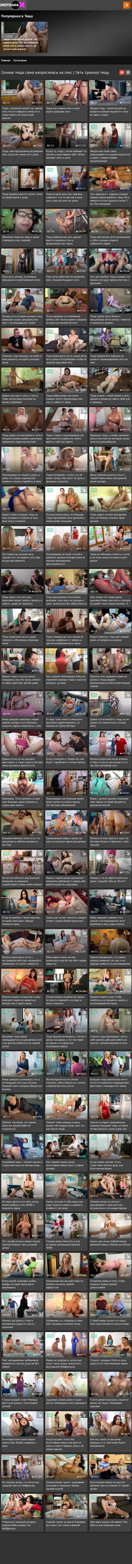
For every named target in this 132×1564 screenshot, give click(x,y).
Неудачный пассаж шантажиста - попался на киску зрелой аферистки (65, 1284)
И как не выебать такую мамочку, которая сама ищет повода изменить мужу (21, 921)
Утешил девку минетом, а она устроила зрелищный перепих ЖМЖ (63, 1244)
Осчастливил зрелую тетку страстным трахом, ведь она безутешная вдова (106, 1165)
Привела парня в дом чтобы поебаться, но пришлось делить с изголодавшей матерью (109, 1000)
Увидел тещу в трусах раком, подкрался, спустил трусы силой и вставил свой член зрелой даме (21, 680)
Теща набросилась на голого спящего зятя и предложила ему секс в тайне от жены (64, 399)
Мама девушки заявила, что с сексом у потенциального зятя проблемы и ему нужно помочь (107, 921)
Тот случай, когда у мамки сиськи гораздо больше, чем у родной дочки (21, 1244)
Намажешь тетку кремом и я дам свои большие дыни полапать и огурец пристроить (21, 802)
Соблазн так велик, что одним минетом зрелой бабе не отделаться (19, 1125)
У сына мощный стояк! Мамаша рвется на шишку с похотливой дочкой (19, 1403)
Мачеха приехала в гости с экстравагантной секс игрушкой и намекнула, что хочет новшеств (21, 960)
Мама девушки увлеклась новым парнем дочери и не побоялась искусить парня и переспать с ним (21, 722)
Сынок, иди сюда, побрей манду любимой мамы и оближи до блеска (110, 1243)
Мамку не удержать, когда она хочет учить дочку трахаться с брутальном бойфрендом (64, 1363)
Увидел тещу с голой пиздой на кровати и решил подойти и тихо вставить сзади (109, 111)
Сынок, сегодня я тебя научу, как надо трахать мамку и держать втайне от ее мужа (64, 1205)
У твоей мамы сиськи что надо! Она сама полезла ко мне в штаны (109, 1322)
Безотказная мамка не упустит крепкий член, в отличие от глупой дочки (109, 1485)
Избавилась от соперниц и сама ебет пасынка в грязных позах (64, 1322)
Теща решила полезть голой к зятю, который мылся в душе (22, 195)
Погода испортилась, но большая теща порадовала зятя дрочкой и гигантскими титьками (65, 518)
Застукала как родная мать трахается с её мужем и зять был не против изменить (21, 557)
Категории (20, 60)
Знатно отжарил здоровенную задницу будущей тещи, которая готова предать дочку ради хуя (109, 1125)
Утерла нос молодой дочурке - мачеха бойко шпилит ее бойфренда (19, 1525)
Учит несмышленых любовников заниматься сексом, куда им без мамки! (20, 1363)
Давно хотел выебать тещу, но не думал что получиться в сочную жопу (109, 722)
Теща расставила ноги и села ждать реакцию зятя (63, 110)
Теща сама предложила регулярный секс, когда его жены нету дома (22, 153)
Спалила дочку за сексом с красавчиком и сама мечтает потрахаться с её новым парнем (108, 1205)
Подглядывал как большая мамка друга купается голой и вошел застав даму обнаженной (65, 802)
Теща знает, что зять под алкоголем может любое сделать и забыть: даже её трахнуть (22, 600)
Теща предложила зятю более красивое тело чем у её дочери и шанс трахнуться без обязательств (66, 600)
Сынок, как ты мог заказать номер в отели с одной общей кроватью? (66, 919)
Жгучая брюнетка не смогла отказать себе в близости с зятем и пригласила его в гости (65, 1083)
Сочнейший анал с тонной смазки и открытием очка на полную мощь (22, 1163)
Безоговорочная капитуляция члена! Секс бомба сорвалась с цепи (19, 1442)
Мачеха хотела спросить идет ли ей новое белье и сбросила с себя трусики (109, 841)
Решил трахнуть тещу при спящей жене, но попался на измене (109, 638)
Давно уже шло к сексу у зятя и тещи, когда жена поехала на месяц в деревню (20, 399)
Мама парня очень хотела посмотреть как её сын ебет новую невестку (66, 960)
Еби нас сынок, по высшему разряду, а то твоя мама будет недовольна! (108, 1442)
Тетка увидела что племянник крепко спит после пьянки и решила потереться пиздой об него (66, 319)
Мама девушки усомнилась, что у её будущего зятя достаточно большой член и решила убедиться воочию (22, 1084)
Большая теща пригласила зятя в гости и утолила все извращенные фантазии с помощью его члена (109, 1083)
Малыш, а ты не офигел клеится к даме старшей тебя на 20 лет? (109, 879)
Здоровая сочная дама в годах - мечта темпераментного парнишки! (66, 1401)
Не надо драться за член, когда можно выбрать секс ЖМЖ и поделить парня (20, 1205)
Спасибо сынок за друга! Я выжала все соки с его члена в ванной (65, 1523)
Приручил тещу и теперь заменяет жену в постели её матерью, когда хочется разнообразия (110, 438)
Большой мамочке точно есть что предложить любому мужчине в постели (21, 841)
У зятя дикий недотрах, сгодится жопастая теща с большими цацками (109, 1403)
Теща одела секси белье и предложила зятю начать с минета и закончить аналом (110, 319)
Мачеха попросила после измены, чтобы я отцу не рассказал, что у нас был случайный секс (109, 762)
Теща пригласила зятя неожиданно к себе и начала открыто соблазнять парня (110, 240)
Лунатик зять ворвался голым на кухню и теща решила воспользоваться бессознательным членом (110, 681)
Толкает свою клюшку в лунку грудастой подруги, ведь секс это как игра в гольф (65, 1125)
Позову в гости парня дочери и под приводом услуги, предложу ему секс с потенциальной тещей (22, 319)
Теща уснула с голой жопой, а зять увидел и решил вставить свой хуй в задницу (110, 399)
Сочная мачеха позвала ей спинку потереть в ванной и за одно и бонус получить (65, 1000)
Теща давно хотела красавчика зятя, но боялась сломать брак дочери (108, 518)
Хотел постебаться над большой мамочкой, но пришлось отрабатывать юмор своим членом (22, 881)
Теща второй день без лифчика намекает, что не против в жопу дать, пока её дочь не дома (64, 197)
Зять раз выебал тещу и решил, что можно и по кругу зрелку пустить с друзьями (110, 280)
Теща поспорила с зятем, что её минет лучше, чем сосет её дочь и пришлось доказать (65, 478)
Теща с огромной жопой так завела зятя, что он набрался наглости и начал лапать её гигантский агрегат (22, 113)
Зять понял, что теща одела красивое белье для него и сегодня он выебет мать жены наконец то (110, 600)
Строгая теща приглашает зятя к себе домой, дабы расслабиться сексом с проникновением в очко (108, 1040)
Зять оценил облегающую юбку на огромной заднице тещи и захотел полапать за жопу (66, 680)
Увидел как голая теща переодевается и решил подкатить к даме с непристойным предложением (110, 156)
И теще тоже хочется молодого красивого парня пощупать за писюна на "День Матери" (64, 722)
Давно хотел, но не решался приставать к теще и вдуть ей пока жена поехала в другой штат (22, 762)
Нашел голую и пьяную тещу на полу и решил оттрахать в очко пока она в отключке (20, 518)
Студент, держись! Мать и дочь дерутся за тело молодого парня (109, 1362)
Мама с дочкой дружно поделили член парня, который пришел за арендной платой (109, 802)
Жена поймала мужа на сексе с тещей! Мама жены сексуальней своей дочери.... (108, 478)
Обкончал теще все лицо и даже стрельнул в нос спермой (20, 238)
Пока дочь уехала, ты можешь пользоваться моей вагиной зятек (21, 278)
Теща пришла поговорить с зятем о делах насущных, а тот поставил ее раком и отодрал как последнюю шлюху (66, 1041)
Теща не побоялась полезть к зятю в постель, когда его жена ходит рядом (110, 557)
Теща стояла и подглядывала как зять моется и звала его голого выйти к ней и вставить (65, 438)
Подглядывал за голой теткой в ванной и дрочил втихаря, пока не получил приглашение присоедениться (65, 559)
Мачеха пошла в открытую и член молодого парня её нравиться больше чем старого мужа (21, 1000)
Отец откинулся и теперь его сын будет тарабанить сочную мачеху (65, 760)
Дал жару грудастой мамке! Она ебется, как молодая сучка (108, 1523)
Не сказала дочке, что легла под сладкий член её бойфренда (20, 1484)
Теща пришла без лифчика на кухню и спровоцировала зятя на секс (109, 359)
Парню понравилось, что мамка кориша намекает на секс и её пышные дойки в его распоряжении (110, 960)
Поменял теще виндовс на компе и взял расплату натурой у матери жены (22, 359)
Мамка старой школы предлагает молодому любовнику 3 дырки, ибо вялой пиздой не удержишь (66, 881)
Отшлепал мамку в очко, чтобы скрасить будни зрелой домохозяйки (107, 1284)
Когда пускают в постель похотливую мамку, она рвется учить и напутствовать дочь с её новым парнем (65, 1444)
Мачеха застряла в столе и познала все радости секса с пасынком (18, 1324)
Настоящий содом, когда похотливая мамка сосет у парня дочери (64, 1165)
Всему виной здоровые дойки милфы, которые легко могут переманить (19, 1284)
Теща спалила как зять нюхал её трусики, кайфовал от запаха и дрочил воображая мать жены (64, 640)
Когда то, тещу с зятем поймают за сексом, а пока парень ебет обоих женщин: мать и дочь (66, 154)
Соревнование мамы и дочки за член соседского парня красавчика (66, 840)
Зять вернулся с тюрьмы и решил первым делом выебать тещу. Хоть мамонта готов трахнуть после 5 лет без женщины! (109, 198)
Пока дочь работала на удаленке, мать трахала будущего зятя (65, 278)
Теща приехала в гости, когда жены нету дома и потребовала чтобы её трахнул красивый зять (66, 359)
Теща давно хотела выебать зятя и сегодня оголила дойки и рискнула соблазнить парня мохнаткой (22, 438)
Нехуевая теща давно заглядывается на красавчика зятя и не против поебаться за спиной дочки (22, 1041)
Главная (5, 60)
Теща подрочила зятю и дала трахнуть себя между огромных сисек (20, 640)
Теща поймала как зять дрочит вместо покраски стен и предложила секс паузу (64, 240)
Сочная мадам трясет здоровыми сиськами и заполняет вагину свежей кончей (65, 1485)
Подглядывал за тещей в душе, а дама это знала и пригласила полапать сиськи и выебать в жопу (21, 478)
